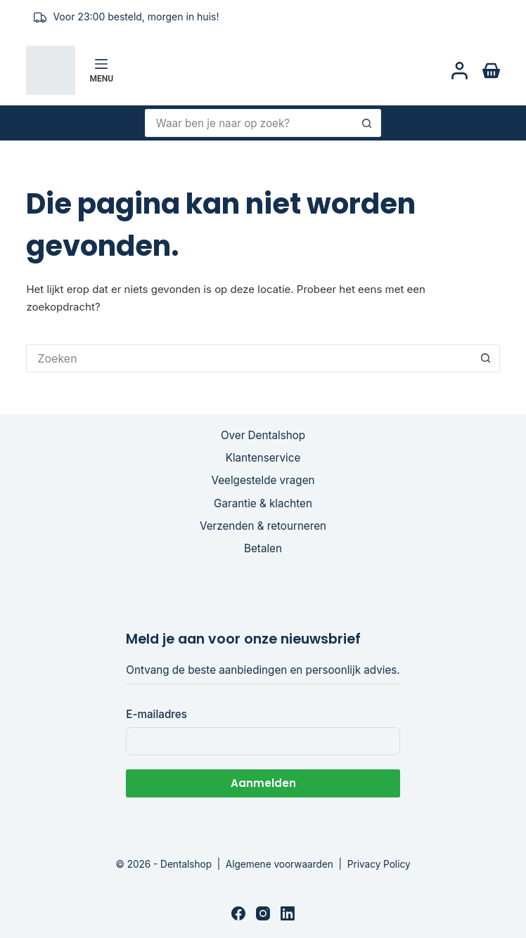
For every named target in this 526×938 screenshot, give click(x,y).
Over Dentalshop (263, 435)
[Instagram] (263, 913)
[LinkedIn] (288, 913)
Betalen (263, 548)
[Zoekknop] (367, 123)
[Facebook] (238, 913)
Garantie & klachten (263, 503)
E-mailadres (156, 714)
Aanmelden (263, 783)
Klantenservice (263, 457)
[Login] (459, 70)
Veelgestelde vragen (263, 480)
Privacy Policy (379, 864)
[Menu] (101, 70)
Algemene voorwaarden (279, 864)
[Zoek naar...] (249, 123)
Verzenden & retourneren (263, 526)
